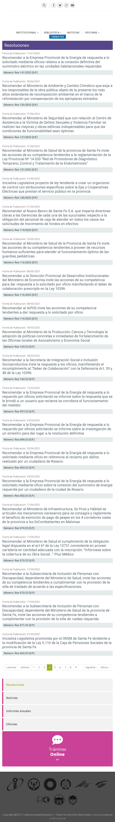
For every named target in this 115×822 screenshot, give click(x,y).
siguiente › (92, 666)
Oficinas (92, 31)
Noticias (73, 31)
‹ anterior (24, 666)
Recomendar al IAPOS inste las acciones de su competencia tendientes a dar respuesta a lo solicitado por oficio (49, 309)
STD (58, 817)
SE (64, 817)
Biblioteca (52, 31)
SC (70, 817)
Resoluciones (15, 684)
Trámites (57, 35)
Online (57, 753)
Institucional (27, 31)
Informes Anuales (18, 710)
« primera (10, 666)
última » (106, 666)
